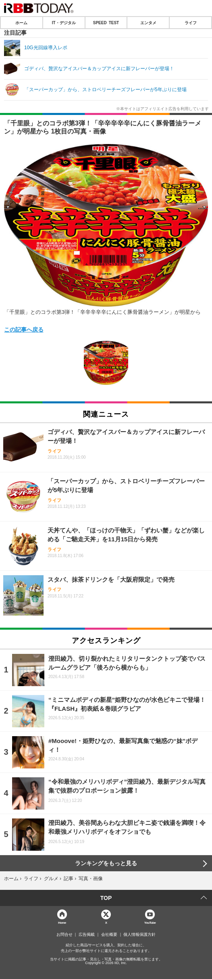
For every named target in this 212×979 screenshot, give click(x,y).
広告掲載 (87, 935)
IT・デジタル (64, 23)
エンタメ (148, 23)
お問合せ (64, 935)
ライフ (191, 23)
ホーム (21, 23)
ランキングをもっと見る (106, 863)
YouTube (150, 922)
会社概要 (109, 935)
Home (62, 922)
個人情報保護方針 (139, 935)
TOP (106, 898)
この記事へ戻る (24, 329)
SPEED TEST (106, 23)
